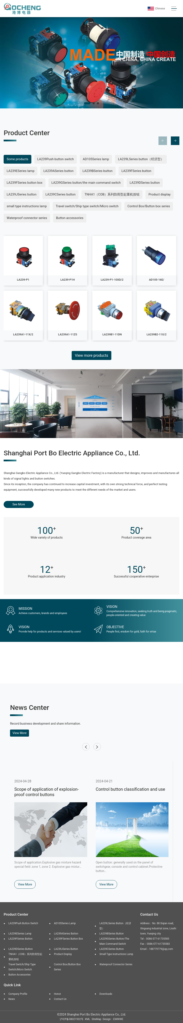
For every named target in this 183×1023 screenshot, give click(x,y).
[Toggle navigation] (174, 9)
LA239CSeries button (60, 194)
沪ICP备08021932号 (71, 1019)
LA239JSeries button (21, 194)
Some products (17, 159)
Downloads (105, 993)
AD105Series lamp (96, 159)
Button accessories (69, 218)
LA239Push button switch (55, 159)
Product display (159, 194)
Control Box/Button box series (148, 206)
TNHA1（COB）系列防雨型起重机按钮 (111, 194)
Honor (57, 993)
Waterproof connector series (27, 218)
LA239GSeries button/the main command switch (86, 183)
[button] (87, 103)
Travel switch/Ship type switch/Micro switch (87, 206)
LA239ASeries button (58, 171)
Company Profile (18, 993)
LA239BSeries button (98, 171)
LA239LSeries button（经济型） (141, 159)
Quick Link (12, 985)
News (12, 999)
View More (20, 733)
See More (18, 504)
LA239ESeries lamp (20, 171)
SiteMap (96, 1019)
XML (87, 1019)
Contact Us (60, 999)
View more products (91, 355)
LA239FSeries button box (24, 183)
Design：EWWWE (113, 1019)
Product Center (16, 914)
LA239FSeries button (136, 171)
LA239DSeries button (145, 183)
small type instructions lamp (27, 206)
